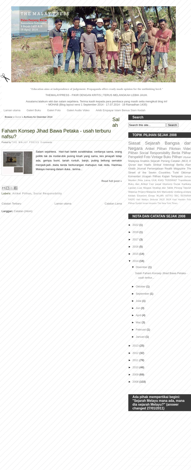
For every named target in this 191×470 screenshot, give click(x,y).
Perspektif (135, 157)
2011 (136, 360)
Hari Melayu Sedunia (147, 199)
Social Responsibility (47, 193)
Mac (139, 322)
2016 (136, 246)
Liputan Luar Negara (140, 187)
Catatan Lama (113, 203)
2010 (136, 367)
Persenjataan (155, 168)
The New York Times (167, 203)
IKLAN (160, 195)
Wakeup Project (137, 191)
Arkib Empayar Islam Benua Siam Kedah (120, 110)
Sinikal (157, 164)
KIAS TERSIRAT (167, 180)
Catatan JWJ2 (179, 161)
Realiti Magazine (175, 168)
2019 (136, 232)
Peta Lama (144, 180)
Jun (138, 308)
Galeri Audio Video (78, 110)
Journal (141, 168)
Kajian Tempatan (172, 176)
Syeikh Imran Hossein (146, 203)
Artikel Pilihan (21, 193)
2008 (136, 381)
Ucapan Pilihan (151, 176)
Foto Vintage (153, 157)
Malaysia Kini (153, 191)
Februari (141, 329)
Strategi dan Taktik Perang (167, 187)
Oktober (141, 286)
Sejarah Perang (160, 161)
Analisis (144, 161)
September (143, 293)
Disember (142, 267)
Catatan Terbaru (11, 203)
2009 (136, 374)
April (139, 315)
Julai (139, 300)
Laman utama (12, 110)
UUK (154, 180)
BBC (177, 196)
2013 (136, 345)
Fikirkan (175, 148)
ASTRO (169, 196)
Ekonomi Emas (146, 195)
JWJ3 (162, 199)
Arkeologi (169, 164)
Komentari (134, 176)
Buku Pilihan (173, 157)
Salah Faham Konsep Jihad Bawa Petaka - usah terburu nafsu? (61, 128)
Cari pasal (155, 184)
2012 (136, 353)
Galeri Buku (34, 110)
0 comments (46, 142)
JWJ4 (168, 199)
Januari (140, 336)
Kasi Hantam (179, 199)
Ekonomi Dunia (171, 184)
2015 (136, 253)
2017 (136, 239)
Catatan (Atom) (23, 211)
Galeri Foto (54, 110)
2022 (136, 224)
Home (18, 117)
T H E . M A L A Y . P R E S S (25, 142)
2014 (136, 261)
